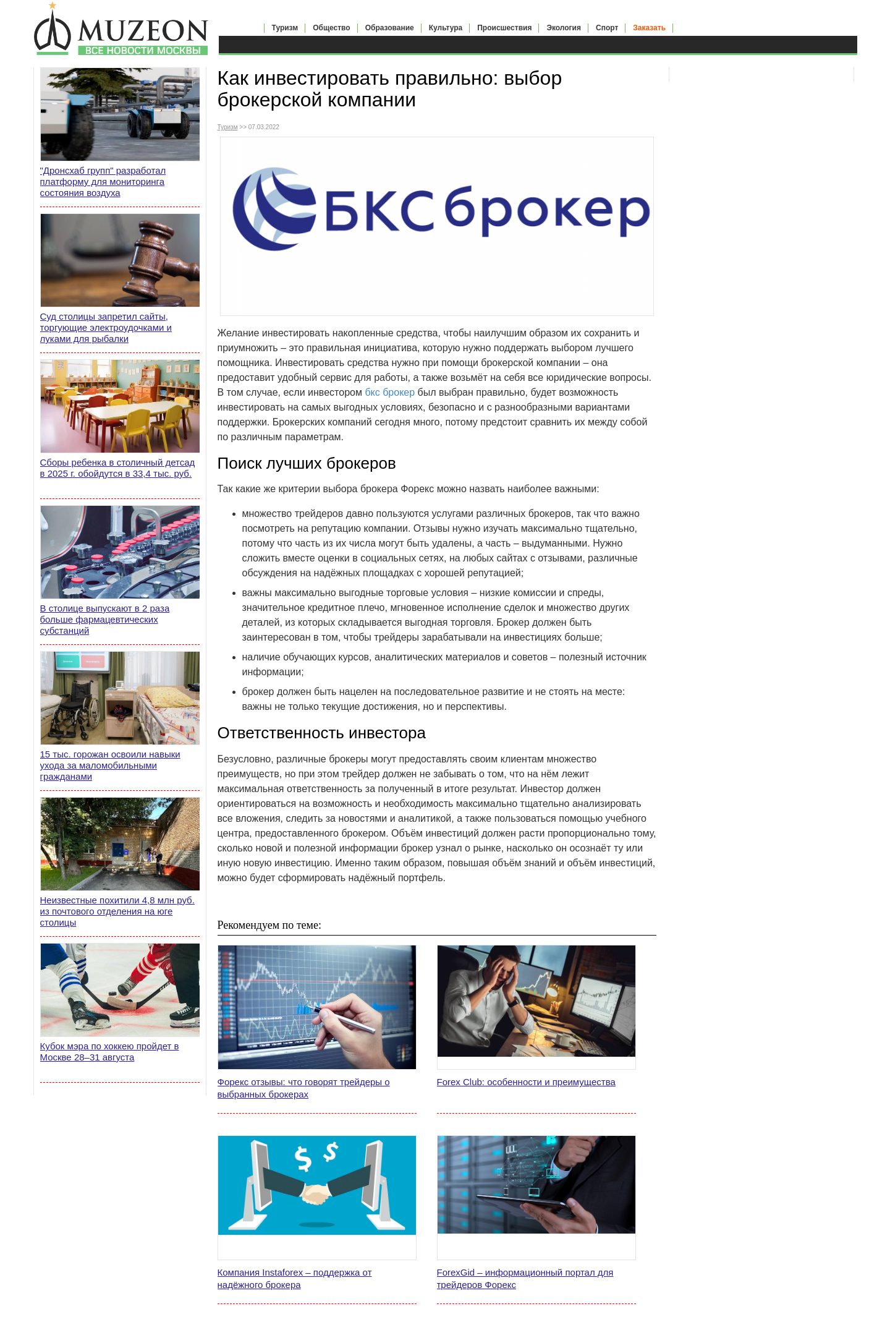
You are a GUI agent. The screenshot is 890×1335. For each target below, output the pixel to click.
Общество (331, 27)
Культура (445, 27)
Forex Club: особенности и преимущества (526, 1082)
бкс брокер (390, 392)
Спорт (607, 27)
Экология (563, 27)
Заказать (649, 27)
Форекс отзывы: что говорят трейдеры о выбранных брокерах (304, 1088)
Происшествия (504, 27)
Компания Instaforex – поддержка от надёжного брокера (295, 1278)
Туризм (285, 27)
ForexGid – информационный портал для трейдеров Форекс (525, 1278)
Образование (389, 27)
